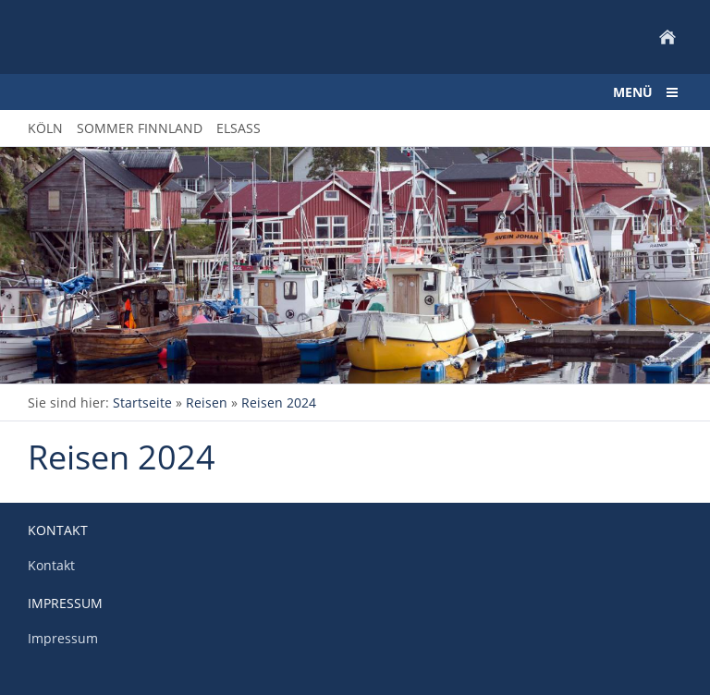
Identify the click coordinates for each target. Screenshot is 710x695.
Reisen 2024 (278, 402)
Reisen (206, 402)
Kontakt (51, 565)
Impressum (63, 638)
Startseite (142, 402)
